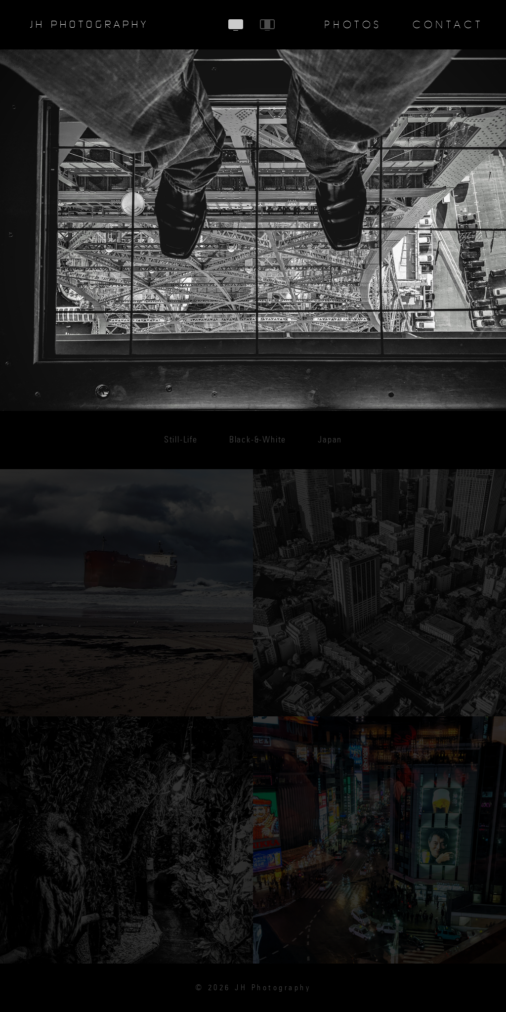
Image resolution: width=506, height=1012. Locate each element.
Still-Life (181, 440)
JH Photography (89, 25)
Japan (330, 440)
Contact (448, 24)
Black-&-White (257, 440)
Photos (353, 24)
